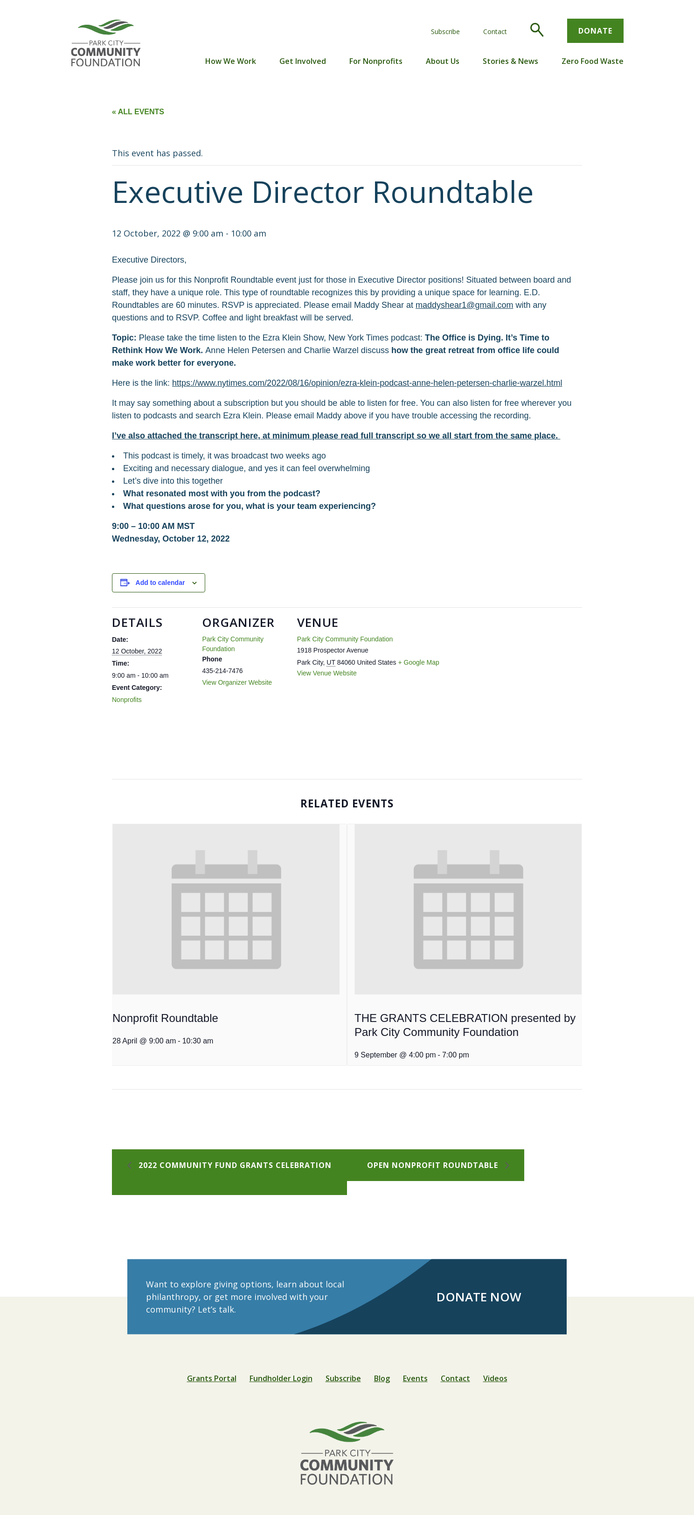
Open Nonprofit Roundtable (433, 1165)
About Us (442, 61)
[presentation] (226, 909)
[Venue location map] (495, 671)
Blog (382, 1378)
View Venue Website (327, 673)
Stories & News (510, 61)
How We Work (230, 61)
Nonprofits (127, 699)
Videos (495, 1378)
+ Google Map (418, 662)
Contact (495, 31)
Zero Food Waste (593, 61)
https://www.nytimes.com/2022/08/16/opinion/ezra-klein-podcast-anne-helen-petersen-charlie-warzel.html (367, 383)
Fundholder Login (281, 1378)
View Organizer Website (237, 682)
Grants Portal (211, 1378)
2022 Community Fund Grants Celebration (234, 1165)
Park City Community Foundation (345, 639)
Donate (595, 31)
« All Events (138, 112)
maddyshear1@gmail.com (464, 305)
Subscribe (445, 31)
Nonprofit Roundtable (165, 1018)
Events (415, 1378)
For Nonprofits (376, 61)
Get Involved (302, 61)
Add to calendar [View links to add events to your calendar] (160, 582)
